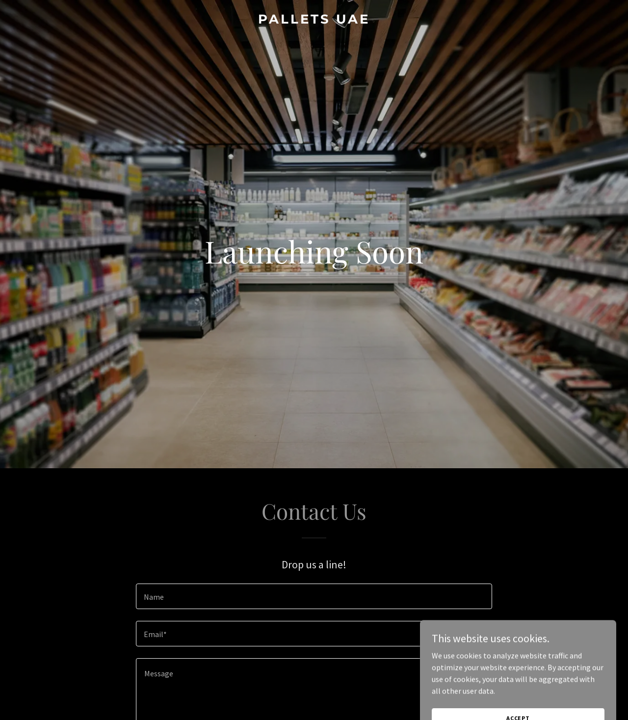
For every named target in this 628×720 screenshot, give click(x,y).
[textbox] (314, 596)
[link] (314, 21)
